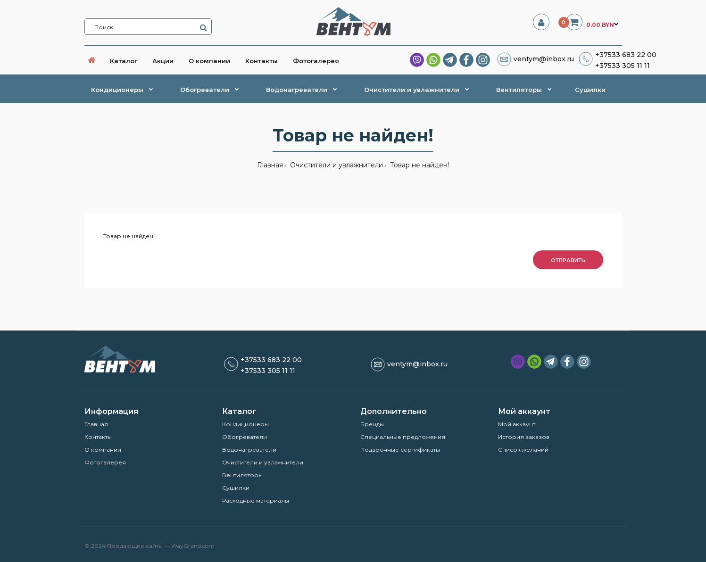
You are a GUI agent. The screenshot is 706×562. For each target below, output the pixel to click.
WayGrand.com (193, 545)
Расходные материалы (255, 500)
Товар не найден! (418, 165)
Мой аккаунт (516, 424)
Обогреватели (244, 436)
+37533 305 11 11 (622, 65)
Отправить (568, 260)
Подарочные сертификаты (400, 449)
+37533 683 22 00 (625, 54)
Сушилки (235, 487)
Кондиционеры (245, 424)
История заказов (523, 436)
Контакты (98, 436)
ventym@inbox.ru (544, 59)
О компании (102, 449)
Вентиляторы (242, 475)
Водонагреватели (249, 449)
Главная (270, 165)
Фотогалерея (105, 462)
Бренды (372, 424)
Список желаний (523, 449)
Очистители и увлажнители (335, 165)
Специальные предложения (402, 436)
